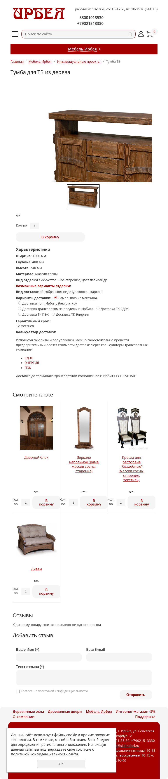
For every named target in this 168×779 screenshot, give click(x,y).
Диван (36, 569)
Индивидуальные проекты (78, 61)
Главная (17, 61)
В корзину (50, 237)
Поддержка (145, 716)
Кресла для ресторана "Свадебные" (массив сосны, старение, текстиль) (131, 468)
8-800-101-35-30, (116, 740)
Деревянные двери (65, 711)
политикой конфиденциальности (63, 691)
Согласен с (54, 691)
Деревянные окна (28, 711)
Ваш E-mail (95, 649)
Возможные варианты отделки (43, 286)
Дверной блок (36, 457)
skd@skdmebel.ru (125, 745)
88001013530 (91, 17)
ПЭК (28, 367)
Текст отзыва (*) (30, 667)
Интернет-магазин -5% (135, 711)
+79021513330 (90, 23)
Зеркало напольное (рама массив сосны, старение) (84, 464)
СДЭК (29, 358)
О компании (24, 716)
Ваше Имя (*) (27, 649)
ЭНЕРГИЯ (32, 362)
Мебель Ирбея (39, 61)
